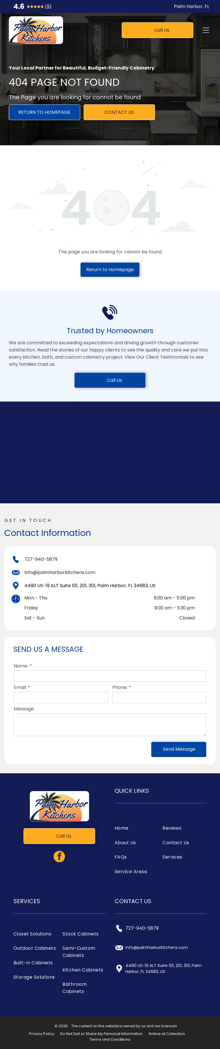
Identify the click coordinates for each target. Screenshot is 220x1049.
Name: (21, 666)
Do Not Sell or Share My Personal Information (101, 1033)
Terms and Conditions (110, 1039)
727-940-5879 (41, 559)
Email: (20, 687)
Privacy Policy (41, 1033)
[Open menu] (206, 30)
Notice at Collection (167, 1033)
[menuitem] (137, 828)
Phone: (119, 687)
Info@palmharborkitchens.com (59, 572)
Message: (24, 709)
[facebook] (59, 857)
